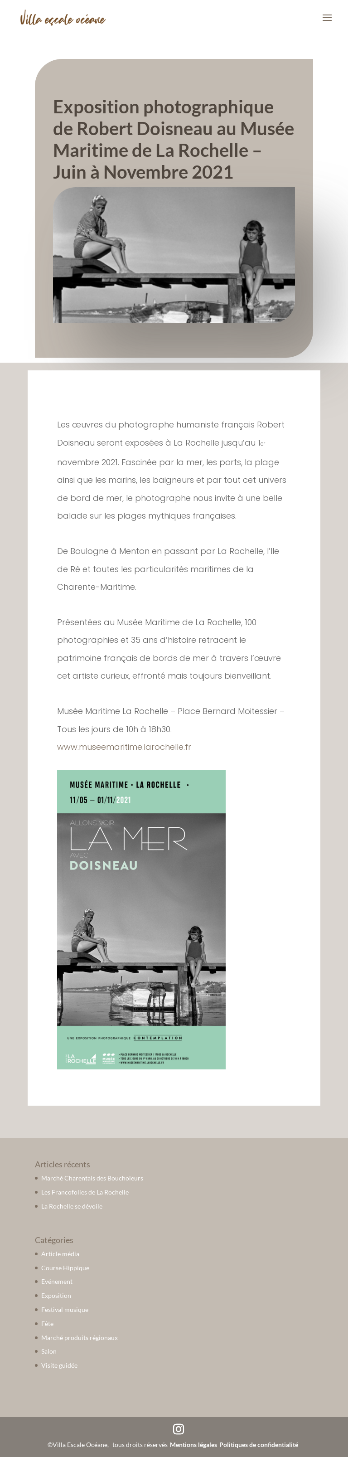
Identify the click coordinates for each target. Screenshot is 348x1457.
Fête (47, 1323)
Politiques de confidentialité (258, 1444)
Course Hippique (65, 1268)
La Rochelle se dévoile (71, 1206)
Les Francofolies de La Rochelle (85, 1192)
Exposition (56, 1295)
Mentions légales (193, 1444)
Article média (60, 1254)
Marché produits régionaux (79, 1337)
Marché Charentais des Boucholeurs (92, 1178)
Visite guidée (59, 1365)
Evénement (56, 1281)
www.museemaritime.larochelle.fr (124, 747)
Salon (49, 1351)
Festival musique (64, 1309)
